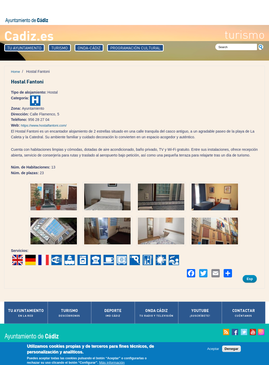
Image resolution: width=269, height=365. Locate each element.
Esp (250, 279)
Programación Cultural (135, 47)
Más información (112, 363)
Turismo (59, 47)
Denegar (231, 349)
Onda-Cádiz (89, 47)
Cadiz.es (29, 35)
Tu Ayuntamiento (24, 47)
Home (15, 72)
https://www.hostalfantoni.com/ (44, 125)
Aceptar (213, 349)
